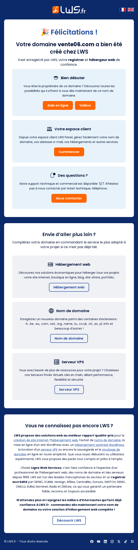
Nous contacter (69, 198)
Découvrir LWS (69, 520)
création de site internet (31, 440)
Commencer (69, 152)
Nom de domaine (69, 338)
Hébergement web (69, 287)
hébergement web (64, 440)
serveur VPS (49, 450)
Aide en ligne (57, 105)
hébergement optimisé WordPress (99, 445)
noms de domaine (107, 440)
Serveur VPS (69, 389)
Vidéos (85, 105)
